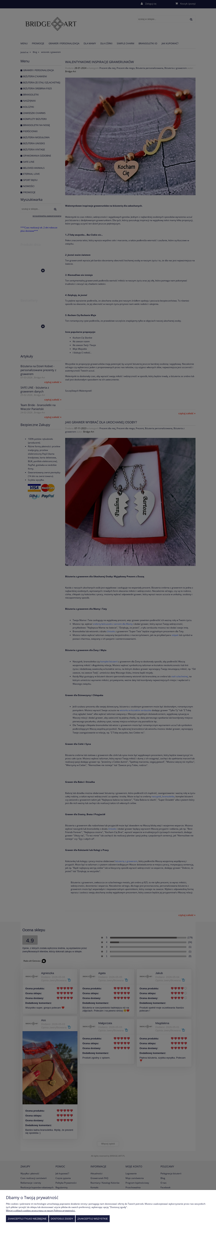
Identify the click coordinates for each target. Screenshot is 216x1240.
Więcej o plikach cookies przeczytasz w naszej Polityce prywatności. (40, 1210)
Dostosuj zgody (62, 1218)
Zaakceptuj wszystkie (92, 1218)
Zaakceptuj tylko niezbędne (27, 1218)
